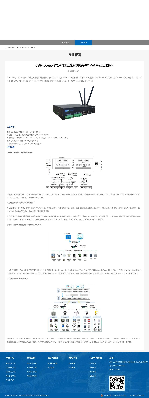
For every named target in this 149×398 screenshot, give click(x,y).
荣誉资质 (93, 368)
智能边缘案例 (32, 376)
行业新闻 (83, 43)
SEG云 (79, 6)
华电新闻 (65, 43)
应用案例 (67, 6)
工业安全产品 (11, 368)
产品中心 (54, 6)
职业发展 (93, 372)
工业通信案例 (32, 372)
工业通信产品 (11, 372)
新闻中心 (103, 6)
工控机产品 (10, 380)
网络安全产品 (11, 363)
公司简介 (93, 363)
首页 (42, 6)
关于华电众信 (116, 6)
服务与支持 (91, 6)
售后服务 (51, 368)
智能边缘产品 (11, 376)
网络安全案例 (32, 363)
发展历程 (93, 376)
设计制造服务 (53, 363)
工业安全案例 (32, 368)
